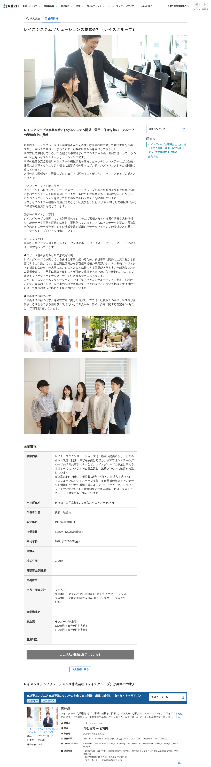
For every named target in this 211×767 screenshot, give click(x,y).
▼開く (179, 763)
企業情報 (153, 156)
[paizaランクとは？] (184, 129)
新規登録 (204, 9)
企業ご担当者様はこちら (179, 6)
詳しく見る (174, 717)
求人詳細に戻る (80, 669)
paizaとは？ (146, 6)
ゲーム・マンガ (115, 6)
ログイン (196, 9)
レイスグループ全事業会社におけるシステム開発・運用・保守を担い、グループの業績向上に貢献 (167, 148)
